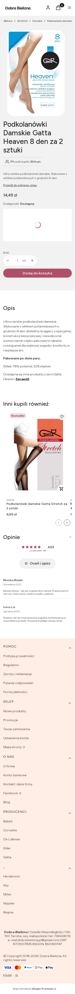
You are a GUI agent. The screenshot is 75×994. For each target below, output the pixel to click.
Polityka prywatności (18, 656)
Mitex (7, 894)
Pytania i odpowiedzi (18, 683)
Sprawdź (22, 379)
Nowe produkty (14, 711)
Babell (7, 821)
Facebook (11, 793)
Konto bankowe (15, 775)
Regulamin (11, 665)
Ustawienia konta (16, 738)
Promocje (10, 720)
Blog (6, 802)
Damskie (37, 20)
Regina (8, 912)
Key (6, 885)
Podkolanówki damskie (59, 20)
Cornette (10, 830)
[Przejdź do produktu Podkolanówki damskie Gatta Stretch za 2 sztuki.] (37, 453)
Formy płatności (15, 692)
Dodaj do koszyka (37, 273)
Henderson (11, 876)
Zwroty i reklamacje (17, 674)
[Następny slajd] (67, 522)
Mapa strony (12, 747)
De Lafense (11, 839)
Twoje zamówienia (16, 729)
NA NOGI (22, 20)
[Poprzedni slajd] (58, 522)
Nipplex (9, 903)
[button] (58, 9)
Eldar (7, 848)
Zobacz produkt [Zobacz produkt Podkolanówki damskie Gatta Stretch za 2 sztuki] (61, 489)
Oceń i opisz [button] (37, 563)
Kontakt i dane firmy (17, 784)
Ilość (6, 252)
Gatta (7, 857)
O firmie (9, 766)
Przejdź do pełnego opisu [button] (20, 185)
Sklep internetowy (33, 988)
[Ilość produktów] (17, 260)
